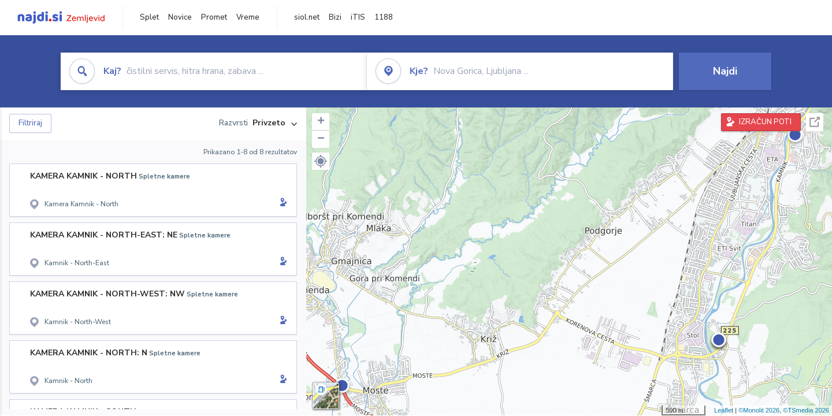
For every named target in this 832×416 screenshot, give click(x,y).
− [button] (321, 139)
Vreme (247, 17)
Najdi (725, 71)
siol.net (307, 17)
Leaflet (723, 410)
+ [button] (321, 122)
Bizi (335, 17)
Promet (214, 17)
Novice (180, 17)
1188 (383, 17)
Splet (149, 17)
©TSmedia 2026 (806, 410)
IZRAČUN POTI (765, 122)
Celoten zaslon (814, 122)
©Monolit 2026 (758, 410)
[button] (320, 161)
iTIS (358, 17)
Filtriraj (30, 123)
